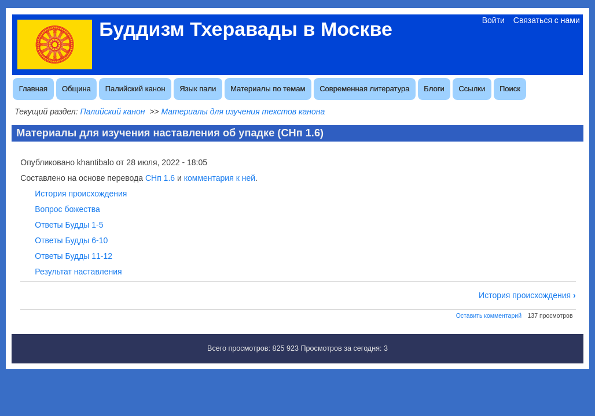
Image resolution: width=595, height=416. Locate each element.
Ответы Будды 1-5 (69, 224)
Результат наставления (78, 271)
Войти (493, 20)
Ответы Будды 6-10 (71, 240)
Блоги (434, 88)
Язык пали (197, 88)
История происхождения (81, 193)
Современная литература (364, 88)
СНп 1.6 (160, 178)
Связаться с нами (546, 20)
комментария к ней (219, 178)
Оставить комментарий (488, 315)
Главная (33, 88)
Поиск (509, 88)
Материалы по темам (267, 88)
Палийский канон (135, 88)
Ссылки (471, 88)
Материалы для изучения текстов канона (243, 111)
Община (76, 88)
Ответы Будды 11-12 (73, 256)
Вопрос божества (67, 209)
